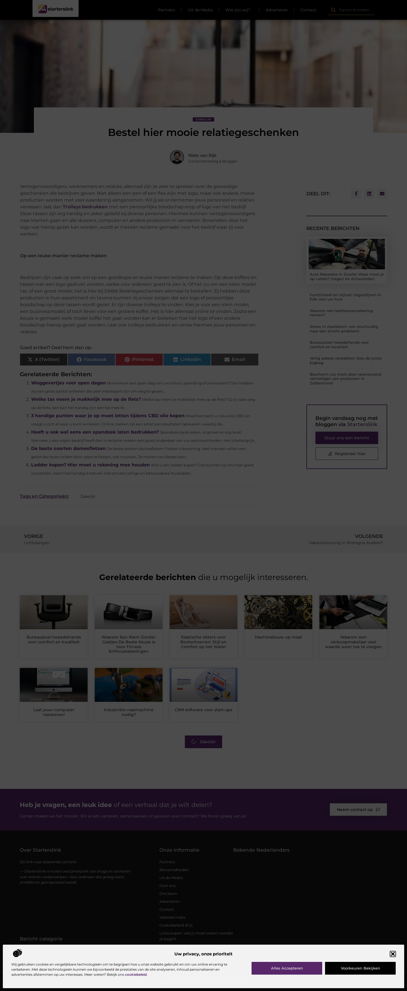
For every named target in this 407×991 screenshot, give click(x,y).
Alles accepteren (287, 968)
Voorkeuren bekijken (360, 968)
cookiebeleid (136, 974)
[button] (393, 954)
